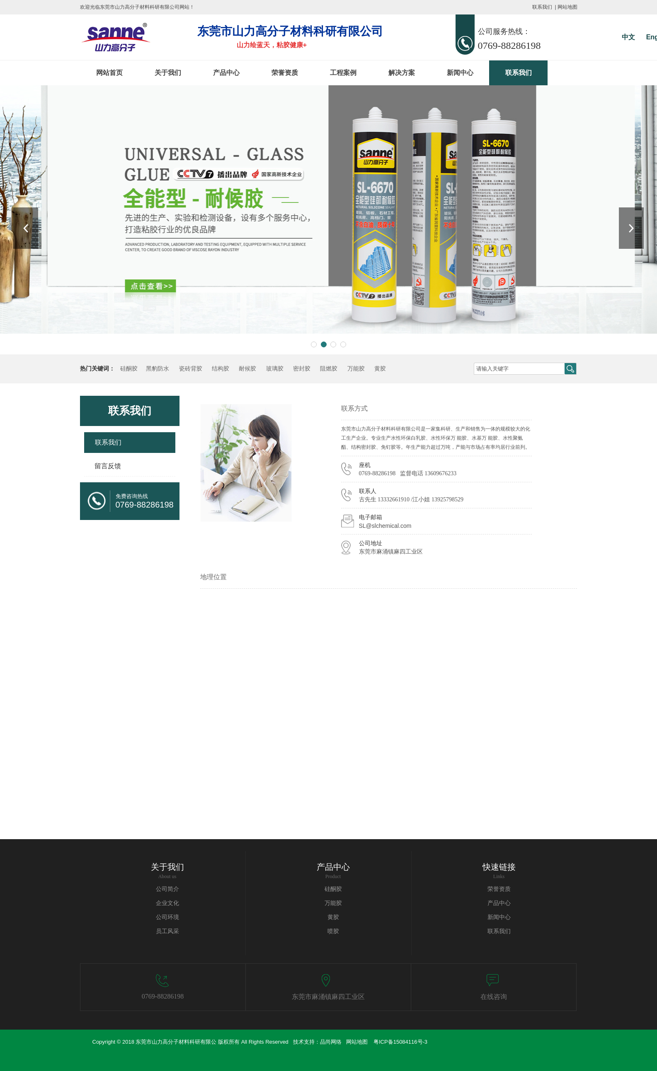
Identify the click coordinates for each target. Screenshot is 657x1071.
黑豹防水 (157, 369)
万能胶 (356, 369)
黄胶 (380, 369)
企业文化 (167, 903)
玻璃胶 (275, 369)
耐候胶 (247, 369)
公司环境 (167, 917)
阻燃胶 (328, 369)
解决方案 (401, 72)
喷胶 (333, 931)
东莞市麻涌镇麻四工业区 (328, 996)
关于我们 (168, 72)
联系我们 (542, 7)
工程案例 (343, 72)
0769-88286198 (163, 996)
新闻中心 (460, 72)
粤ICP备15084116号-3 (400, 1042)
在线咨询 (493, 996)
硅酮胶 (129, 369)
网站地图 (567, 7)
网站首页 (109, 72)
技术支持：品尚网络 (316, 1042)
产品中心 (226, 72)
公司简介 (167, 889)
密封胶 (301, 369)
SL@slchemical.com (385, 525)
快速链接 (499, 866)
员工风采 (167, 931)
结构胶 (220, 369)
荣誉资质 (285, 72)
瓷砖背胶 (190, 369)
